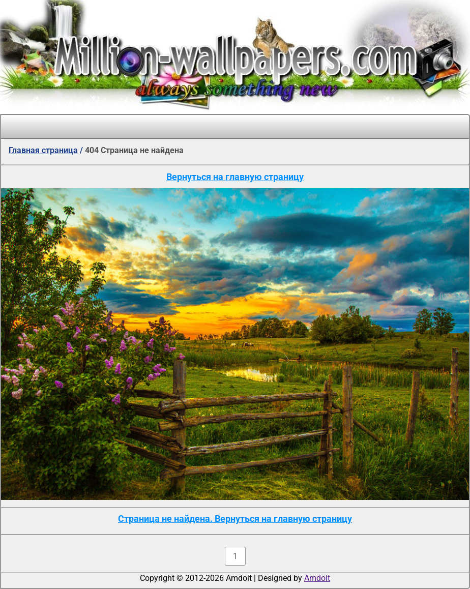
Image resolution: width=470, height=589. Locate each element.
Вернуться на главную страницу (235, 176)
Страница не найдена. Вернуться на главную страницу (235, 518)
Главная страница (43, 150)
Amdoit (317, 578)
